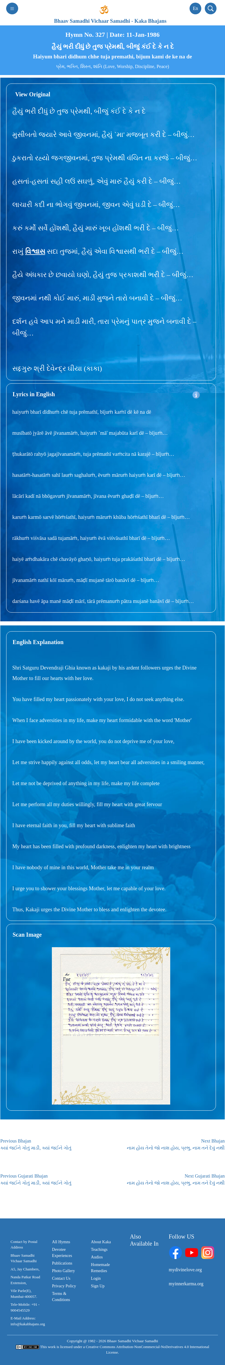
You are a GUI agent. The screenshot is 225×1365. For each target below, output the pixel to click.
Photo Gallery (63, 1271)
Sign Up (97, 1286)
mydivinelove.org (185, 1269)
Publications (62, 1263)
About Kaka (101, 1242)
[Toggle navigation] (12, 8)
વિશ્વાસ (35, 251)
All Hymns (61, 1242)
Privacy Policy (64, 1286)
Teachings (99, 1249)
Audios (97, 1257)
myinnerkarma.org (186, 1283)
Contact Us (61, 1278)
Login (95, 1278)
